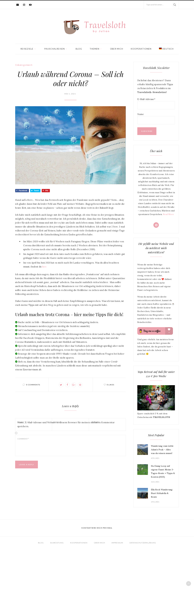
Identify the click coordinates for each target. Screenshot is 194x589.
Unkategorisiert (23, 64)
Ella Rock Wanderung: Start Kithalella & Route (162, 493)
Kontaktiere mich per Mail (97, 528)
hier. (44, 266)
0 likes (110, 385)
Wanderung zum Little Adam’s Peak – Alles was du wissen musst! (162, 450)
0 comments (33, 385)
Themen (94, 48)
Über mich (116, 48)
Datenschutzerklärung (143, 543)
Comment (23, 439)
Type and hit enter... (155, 4)
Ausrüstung (57, 543)
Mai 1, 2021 (70, 94)
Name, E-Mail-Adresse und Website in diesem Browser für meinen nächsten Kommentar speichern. (66, 424)
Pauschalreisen (54, 48)
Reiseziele (26, 48)
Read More (168, 214)
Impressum (117, 543)
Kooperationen (141, 48)
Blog (79, 48)
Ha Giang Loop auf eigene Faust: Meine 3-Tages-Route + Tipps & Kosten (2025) (163, 471)
